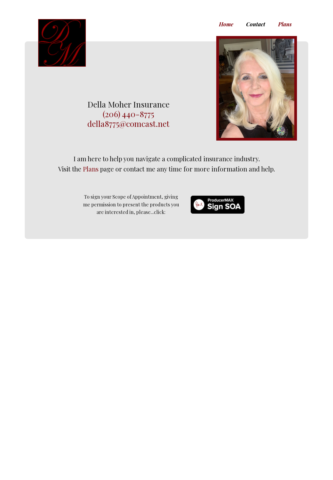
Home (226, 24)
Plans (285, 24)
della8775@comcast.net (128, 123)
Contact (255, 24)
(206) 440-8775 (128, 114)
